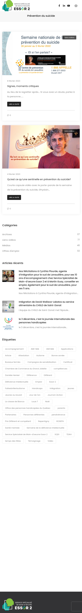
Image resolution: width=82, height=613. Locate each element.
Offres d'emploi (10, 250)
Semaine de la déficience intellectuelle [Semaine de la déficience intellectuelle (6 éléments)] (45, 427)
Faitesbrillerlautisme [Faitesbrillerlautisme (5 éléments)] (15, 388)
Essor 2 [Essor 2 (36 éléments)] (52, 381)
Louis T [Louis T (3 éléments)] (35, 401)
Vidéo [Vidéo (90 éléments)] (50, 441)
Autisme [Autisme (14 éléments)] (40, 355)
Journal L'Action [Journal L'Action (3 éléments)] (55, 395)
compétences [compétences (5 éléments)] (60, 368)
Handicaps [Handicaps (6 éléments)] (37, 388)
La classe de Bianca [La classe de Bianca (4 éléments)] (14, 401)
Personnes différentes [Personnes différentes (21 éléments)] (33, 414)
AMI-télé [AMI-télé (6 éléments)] (35, 349)
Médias (6, 245)
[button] (14, 104)
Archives (7, 234)
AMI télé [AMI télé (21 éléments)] (50, 349)
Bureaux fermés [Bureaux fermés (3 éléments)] (12, 362)
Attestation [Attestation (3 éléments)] (23, 355)
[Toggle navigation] (76, 6)
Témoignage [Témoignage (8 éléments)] (34, 441)
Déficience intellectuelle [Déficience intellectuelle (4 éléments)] (16, 381)
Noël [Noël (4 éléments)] (47, 401)
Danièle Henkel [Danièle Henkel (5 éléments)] (12, 375)
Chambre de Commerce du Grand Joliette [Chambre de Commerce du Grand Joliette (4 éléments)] (26, 368)
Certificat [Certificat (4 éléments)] (67, 362)
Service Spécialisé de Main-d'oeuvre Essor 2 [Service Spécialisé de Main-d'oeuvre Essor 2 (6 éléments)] (26, 434)
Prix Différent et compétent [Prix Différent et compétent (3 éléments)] (18, 421)
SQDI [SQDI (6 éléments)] (57, 434)
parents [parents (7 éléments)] (61, 408)
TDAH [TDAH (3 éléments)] (68, 434)
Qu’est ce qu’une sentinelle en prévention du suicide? (39, 179)
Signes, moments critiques (23, 86)
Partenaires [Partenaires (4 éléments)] (10, 414)
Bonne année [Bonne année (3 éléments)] (58, 355)
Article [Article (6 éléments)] (8, 355)
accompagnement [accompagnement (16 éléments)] (14, 349)
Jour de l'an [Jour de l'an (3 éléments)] (34, 395)
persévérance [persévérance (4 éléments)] (58, 414)
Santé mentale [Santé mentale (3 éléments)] (12, 427)
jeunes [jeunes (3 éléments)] (71, 388)
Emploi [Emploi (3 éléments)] (38, 381)
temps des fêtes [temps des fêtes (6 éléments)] (13, 441)
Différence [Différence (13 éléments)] (32, 375)
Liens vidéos (69, 37)
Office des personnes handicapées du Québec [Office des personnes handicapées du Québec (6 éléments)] (27, 408)
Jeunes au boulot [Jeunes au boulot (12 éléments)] (13, 395)
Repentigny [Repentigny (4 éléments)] (43, 421)
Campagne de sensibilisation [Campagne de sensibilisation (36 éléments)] (41, 362)
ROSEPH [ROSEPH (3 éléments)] (60, 421)
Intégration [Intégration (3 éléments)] (55, 388)
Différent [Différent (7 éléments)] (48, 375)
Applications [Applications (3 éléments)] (67, 349)
